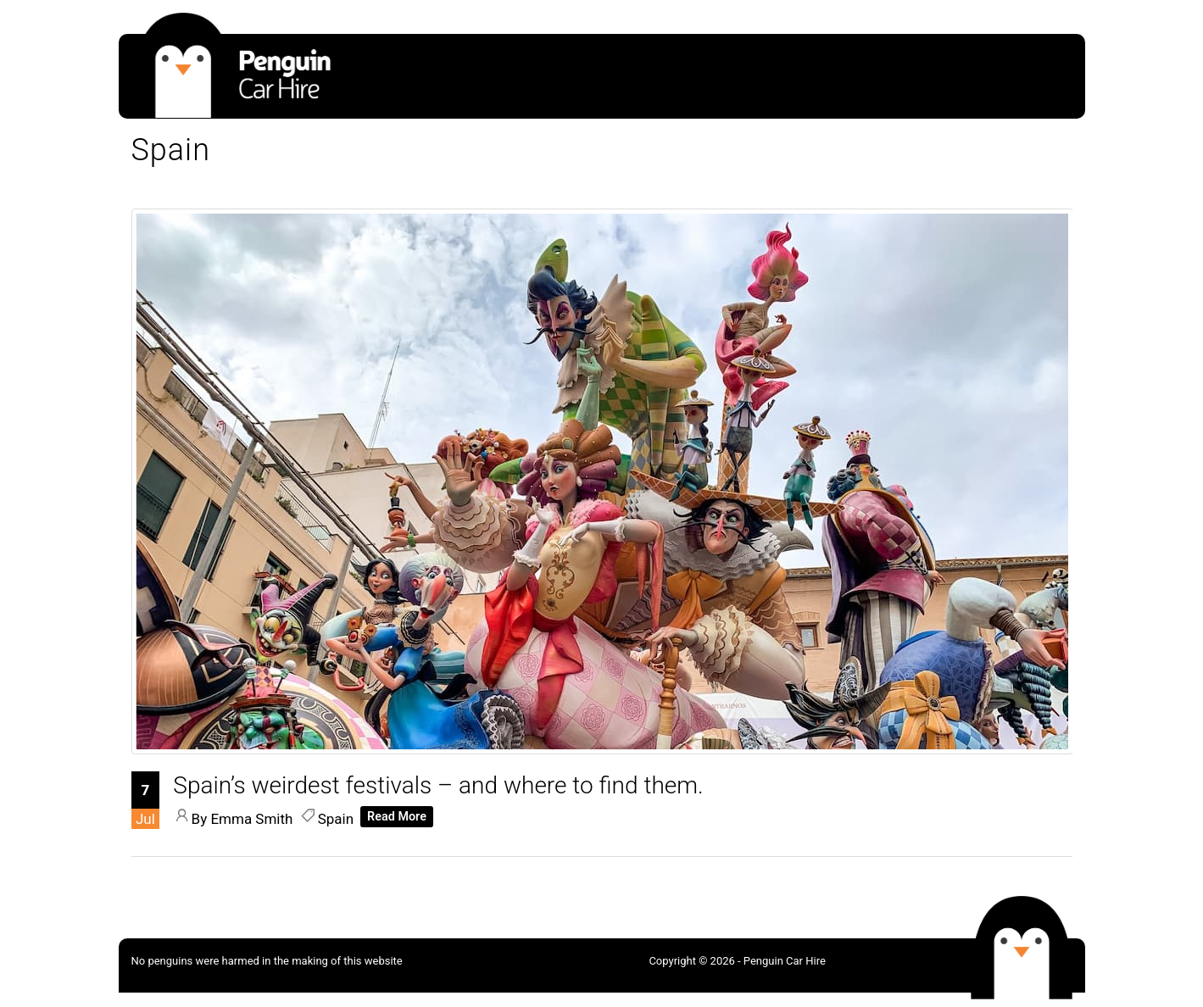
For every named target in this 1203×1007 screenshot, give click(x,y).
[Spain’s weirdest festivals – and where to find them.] (602, 749)
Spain (336, 818)
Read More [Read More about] (396, 816)
